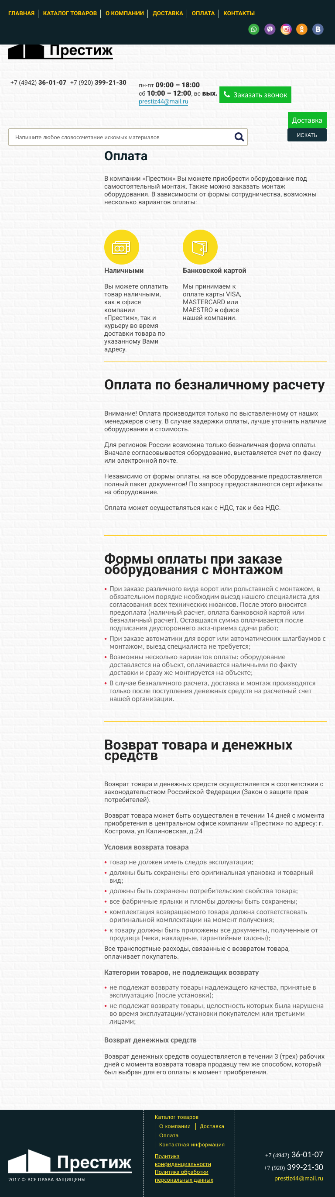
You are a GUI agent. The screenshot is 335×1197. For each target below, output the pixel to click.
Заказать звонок (255, 95)
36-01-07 (38, 82)
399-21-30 (98, 82)
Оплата (203, 13)
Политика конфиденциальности (183, 1160)
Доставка (168, 13)
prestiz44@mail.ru (163, 101)
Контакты (239, 13)
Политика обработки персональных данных (184, 1175)
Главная (21, 13)
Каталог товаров (70, 13)
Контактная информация (192, 1145)
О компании (125, 13)
